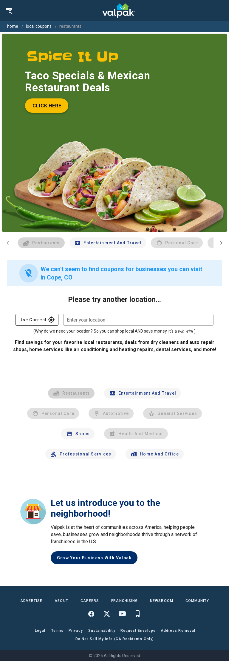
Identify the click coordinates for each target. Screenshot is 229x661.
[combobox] (138, 320)
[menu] (9, 10)
